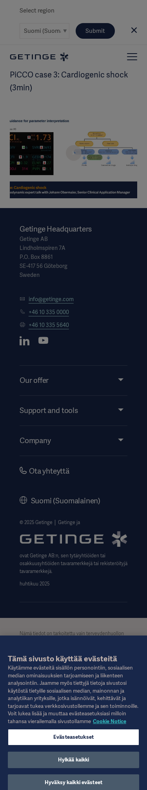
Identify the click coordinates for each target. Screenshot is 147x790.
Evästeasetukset (73, 740)
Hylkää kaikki (73, 763)
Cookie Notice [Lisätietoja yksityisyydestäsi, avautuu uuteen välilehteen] (109, 725)
